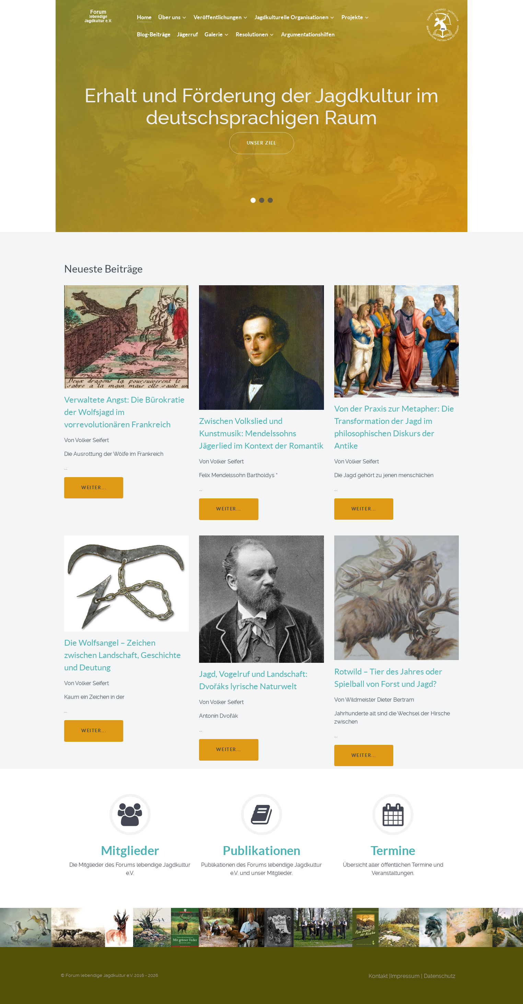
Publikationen (261, 850)
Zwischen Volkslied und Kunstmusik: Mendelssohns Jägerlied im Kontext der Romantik (261, 433)
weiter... (93, 487)
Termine (393, 850)
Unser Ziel (262, 143)
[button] (253, 200)
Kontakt (378, 976)
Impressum (405, 976)
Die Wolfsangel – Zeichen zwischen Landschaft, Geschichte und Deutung (122, 655)
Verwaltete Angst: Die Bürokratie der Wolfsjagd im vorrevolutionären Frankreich (124, 412)
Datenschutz (439, 976)
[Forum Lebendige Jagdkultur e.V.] (90, 16)
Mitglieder (130, 850)
